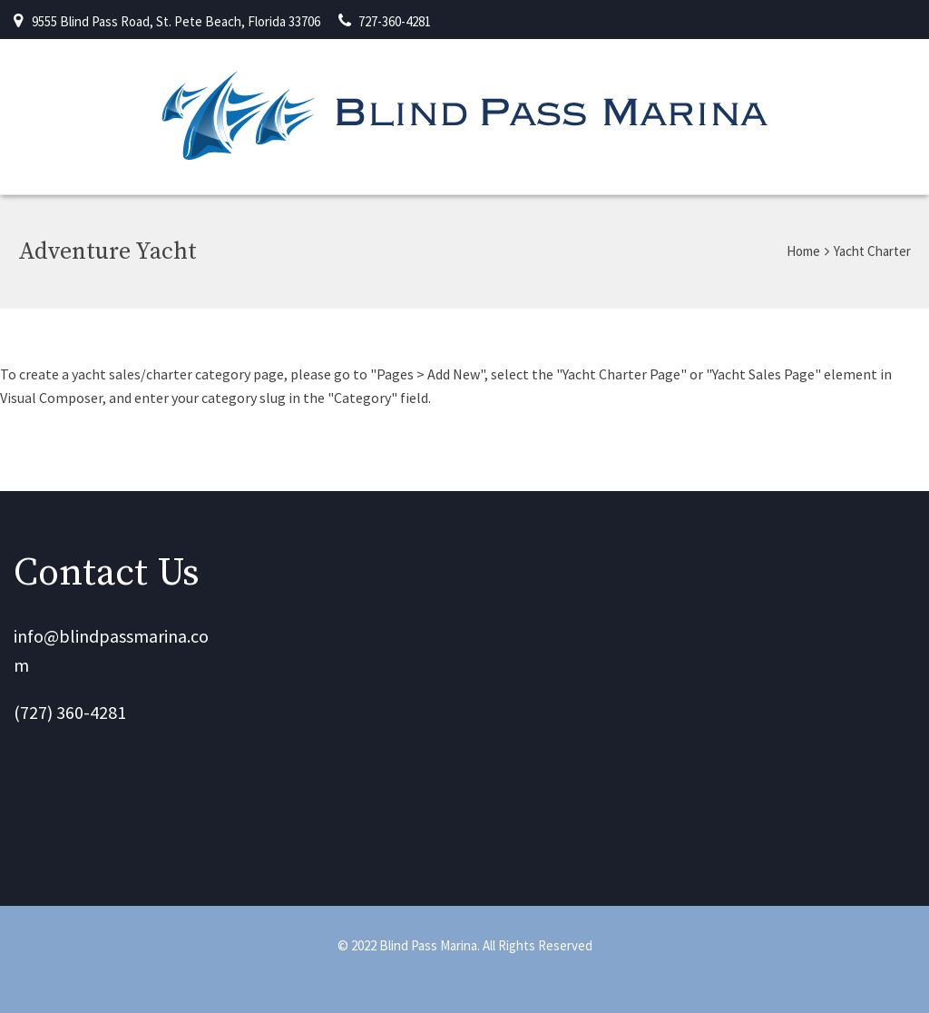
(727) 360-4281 (70, 712)
